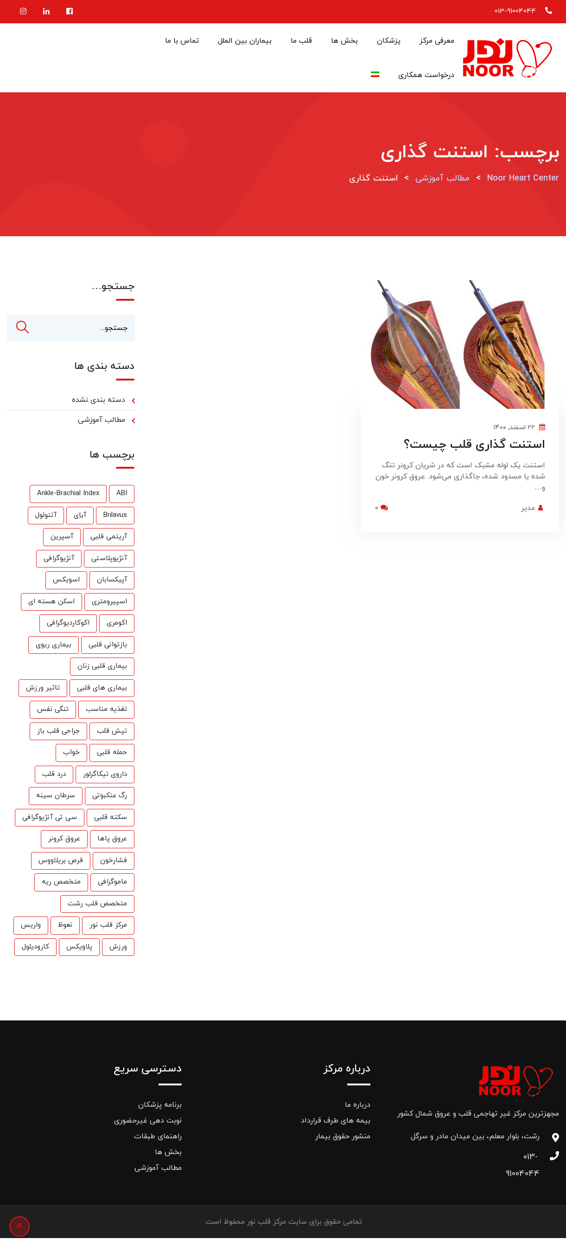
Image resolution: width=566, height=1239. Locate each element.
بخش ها (344, 41)
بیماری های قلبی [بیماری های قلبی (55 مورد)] (102, 689)
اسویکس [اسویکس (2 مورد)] (66, 581)
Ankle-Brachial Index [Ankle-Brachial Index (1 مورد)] (68, 494)
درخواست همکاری (426, 75)
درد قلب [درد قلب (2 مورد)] (54, 775)
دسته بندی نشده (98, 401)
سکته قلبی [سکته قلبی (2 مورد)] (110, 818)
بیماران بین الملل (245, 41)
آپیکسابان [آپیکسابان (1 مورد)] (112, 581)
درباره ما (357, 1106)
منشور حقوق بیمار (342, 1137)
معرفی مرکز (437, 41)
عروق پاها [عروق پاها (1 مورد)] (112, 840)
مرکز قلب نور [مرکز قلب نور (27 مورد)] (108, 926)
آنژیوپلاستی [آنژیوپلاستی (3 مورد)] (109, 559)
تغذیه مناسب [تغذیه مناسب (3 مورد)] (106, 710)
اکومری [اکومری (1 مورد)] (117, 624)
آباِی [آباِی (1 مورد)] (80, 516)
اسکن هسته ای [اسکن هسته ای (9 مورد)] (51, 602)
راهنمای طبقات (158, 1137)
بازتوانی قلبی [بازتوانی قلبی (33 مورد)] (108, 646)
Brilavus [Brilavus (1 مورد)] (115, 516)
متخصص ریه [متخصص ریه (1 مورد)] (61, 883)
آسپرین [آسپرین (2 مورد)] (62, 537)
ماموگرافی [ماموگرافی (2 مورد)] (112, 883)
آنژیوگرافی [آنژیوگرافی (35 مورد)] (59, 559)
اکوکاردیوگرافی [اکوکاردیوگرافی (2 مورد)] (68, 624)
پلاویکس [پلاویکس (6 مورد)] (79, 948)
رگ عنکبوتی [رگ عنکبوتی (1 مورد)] (109, 796)
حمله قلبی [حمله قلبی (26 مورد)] (112, 753)
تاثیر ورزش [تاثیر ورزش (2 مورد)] (43, 689)
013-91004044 (515, 11)
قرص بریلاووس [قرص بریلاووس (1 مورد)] (60, 861)
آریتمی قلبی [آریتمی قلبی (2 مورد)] (108, 537)
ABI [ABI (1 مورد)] (121, 494)
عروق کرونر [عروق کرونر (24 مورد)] (64, 840)
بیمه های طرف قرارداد (335, 1121)
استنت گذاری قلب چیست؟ (474, 444)
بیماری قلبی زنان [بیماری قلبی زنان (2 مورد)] (102, 667)
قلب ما (301, 41)
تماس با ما (182, 41)
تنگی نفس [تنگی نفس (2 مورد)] (53, 710)
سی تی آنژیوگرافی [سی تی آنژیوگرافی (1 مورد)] (49, 818)
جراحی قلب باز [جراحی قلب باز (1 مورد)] (58, 732)
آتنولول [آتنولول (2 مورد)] (46, 516)
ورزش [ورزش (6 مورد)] (118, 948)
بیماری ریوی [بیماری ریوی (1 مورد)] (53, 646)
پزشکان (389, 41)
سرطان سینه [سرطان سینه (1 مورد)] (55, 796)
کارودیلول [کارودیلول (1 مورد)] (35, 948)
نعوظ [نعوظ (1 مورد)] (65, 926)
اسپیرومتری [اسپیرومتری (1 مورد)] (109, 602)
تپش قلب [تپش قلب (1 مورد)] (112, 732)
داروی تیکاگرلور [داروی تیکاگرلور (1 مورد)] (105, 775)
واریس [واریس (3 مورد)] (31, 926)
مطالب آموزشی (101, 421)
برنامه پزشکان (160, 1106)
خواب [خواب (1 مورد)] (71, 753)
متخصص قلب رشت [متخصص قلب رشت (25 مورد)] (97, 905)
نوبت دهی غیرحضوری (148, 1121)
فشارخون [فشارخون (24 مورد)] (113, 861)
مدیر (528, 508)
